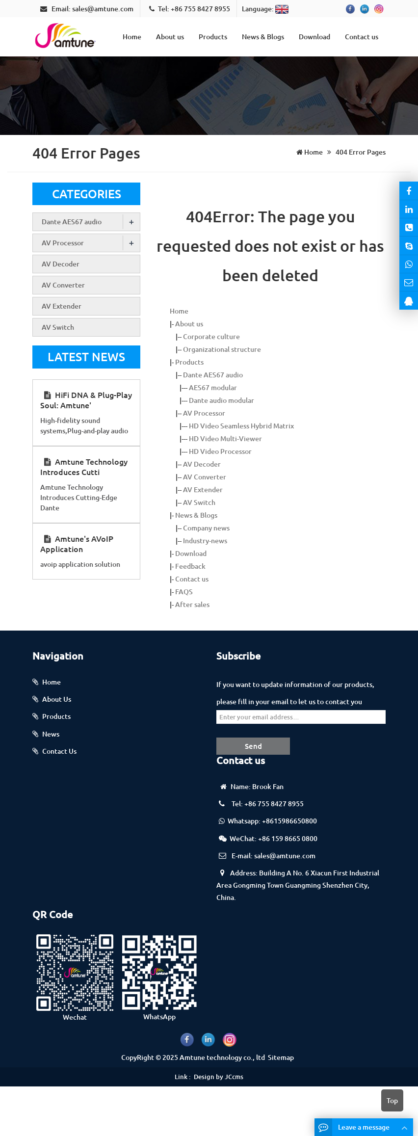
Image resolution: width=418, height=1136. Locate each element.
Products (213, 36)
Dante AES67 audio (213, 374)
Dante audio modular (221, 400)
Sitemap (281, 1057)
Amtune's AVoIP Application (76, 543)
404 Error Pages (360, 152)
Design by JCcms (218, 1076)
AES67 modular (213, 387)
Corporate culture (211, 336)
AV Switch (199, 502)
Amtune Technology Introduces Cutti (84, 466)
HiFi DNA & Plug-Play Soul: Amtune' (86, 399)
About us (170, 36)
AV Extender (203, 489)
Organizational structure (222, 349)
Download (314, 36)
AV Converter (204, 476)
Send (253, 746)
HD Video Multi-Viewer (225, 438)
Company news (206, 527)
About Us (56, 699)
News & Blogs (263, 36)
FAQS (184, 591)
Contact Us (59, 751)
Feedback (190, 566)
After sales (192, 604)
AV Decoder (202, 464)
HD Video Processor (220, 451)
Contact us (361, 36)
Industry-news (205, 540)
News (50, 734)
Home (132, 36)
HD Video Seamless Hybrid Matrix (241, 425)
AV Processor (204, 413)
